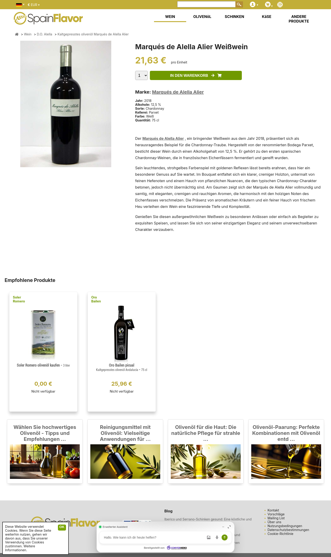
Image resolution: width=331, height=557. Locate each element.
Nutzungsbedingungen (285, 526)
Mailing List (276, 518)
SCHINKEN (234, 16)
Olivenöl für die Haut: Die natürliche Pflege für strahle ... (205, 433)
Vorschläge (276, 514)
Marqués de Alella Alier (178, 92)
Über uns (274, 522)
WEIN (170, 16)
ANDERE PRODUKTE (299, 18)
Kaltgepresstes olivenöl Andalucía (117, 370)
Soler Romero (19, 299)
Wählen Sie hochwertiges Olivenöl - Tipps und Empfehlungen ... (45, 433)
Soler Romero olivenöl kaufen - (43, 365)
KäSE (266, 16)
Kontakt (273, 510)
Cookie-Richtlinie (281, 534)
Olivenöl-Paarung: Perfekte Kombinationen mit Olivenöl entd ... (286, 433)
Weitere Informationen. (20, 548)
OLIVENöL (202, 16)
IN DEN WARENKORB (196, 76)
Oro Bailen (96, 299)
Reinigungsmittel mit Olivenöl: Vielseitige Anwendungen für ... (125, 433)
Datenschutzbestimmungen (288, 530)
